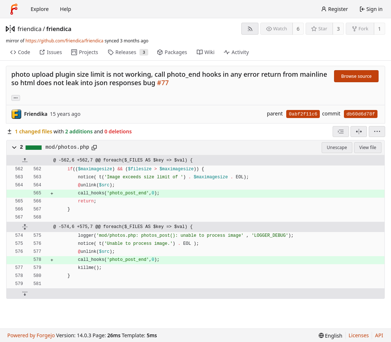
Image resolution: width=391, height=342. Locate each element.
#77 (163, 82)
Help (65, 8)
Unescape (337, 147)
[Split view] (358, 131)
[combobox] (341, 131)
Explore (40, 8)
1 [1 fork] (379, 28)
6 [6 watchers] (298, 28)
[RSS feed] (249, 29)
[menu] (377, 131)
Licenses (359, 335)
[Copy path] (94, 147)
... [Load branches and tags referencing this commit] (16, 97)
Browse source (356, 76)
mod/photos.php (67, 147)
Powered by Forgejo (31, 335)
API (379, 335)
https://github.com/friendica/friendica (64, 41)
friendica (30, 29)
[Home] (14, 9)
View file (367, 147)
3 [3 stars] (338, 28)
